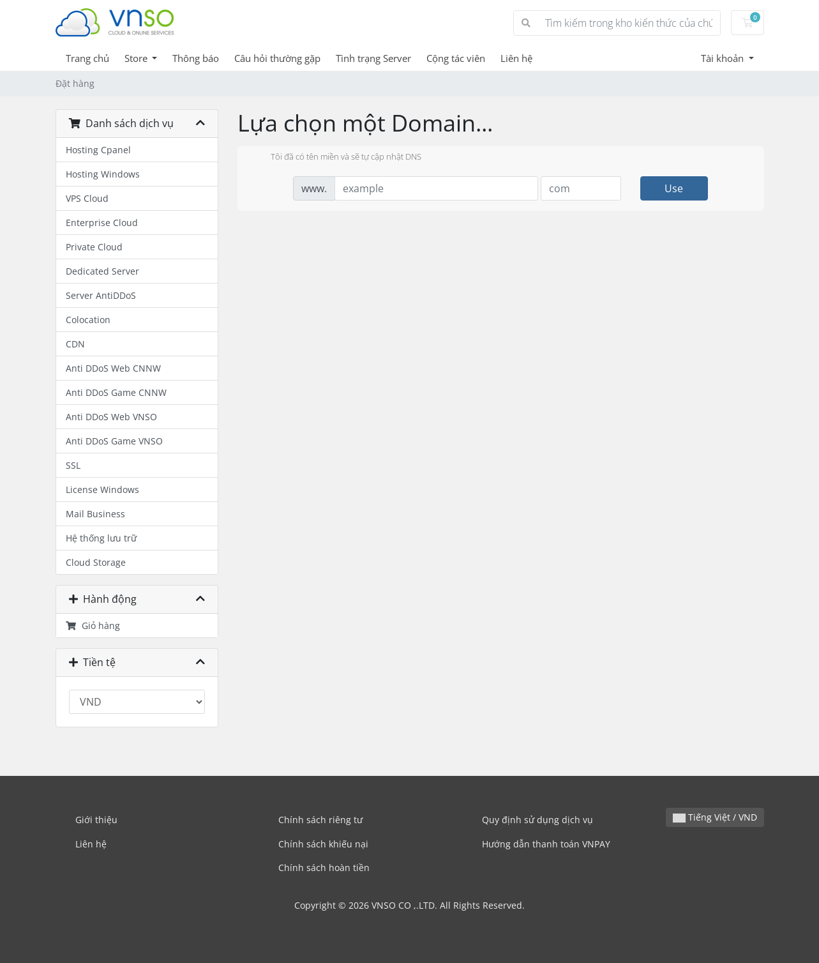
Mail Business (95, 514)
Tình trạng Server (373, 58)
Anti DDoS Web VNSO (111, 417)
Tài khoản (723, 58)
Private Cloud (94, 247)
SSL (73, 465)
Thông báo (195, 58)
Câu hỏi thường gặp (277, 58)
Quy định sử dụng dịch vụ (537, 820)
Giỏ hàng (93, 625)
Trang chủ (87, 58)
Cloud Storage (96, 562)
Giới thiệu (96, 820)
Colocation (88, 320)
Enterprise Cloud (102, 222)
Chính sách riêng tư (320, 820)
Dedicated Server (102, 271)
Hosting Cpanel (98, 150)
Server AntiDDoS (101, 295)
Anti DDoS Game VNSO (114, 441)
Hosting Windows (103, 174)
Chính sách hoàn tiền (324, 867)
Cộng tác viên (455, 58)
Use (674, 188)
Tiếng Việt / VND (715, 817)
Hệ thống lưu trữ (101, 538)
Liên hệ (516, 58)
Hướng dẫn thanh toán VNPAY (546, 844)
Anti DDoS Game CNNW (116, 392)
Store (137, 58)
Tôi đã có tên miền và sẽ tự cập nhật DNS (335, 158)
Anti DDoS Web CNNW (113, 368)
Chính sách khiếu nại (323, 844)
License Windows (102, 489)
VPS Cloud (87, 198)
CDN (75, 344)
